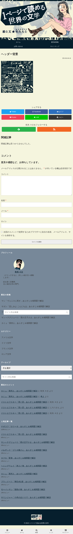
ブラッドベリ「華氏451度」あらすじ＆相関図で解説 (23, 485)
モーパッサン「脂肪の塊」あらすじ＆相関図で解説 (23, 493)
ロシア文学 (6, 357)
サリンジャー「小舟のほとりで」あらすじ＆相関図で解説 (26, 501)
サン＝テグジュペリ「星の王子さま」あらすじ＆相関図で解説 (28, 321)
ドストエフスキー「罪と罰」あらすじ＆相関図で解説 (24, 405)
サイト (4, 225)
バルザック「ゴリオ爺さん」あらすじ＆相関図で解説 (24, 453)
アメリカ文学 (7, 341)
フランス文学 (7, 352)
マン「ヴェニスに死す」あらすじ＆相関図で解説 (22, 304)
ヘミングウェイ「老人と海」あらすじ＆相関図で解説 (24, 469)
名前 (3, 204)
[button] (70, 380)
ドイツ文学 (6, 346)
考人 (42, 400)
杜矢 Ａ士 (19, 275)
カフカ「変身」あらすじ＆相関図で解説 (18, 461)
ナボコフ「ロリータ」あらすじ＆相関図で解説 (21, 430)
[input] (36, 380)
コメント (5, 174)
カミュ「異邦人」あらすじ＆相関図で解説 (19, 326)
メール (4, 214)
